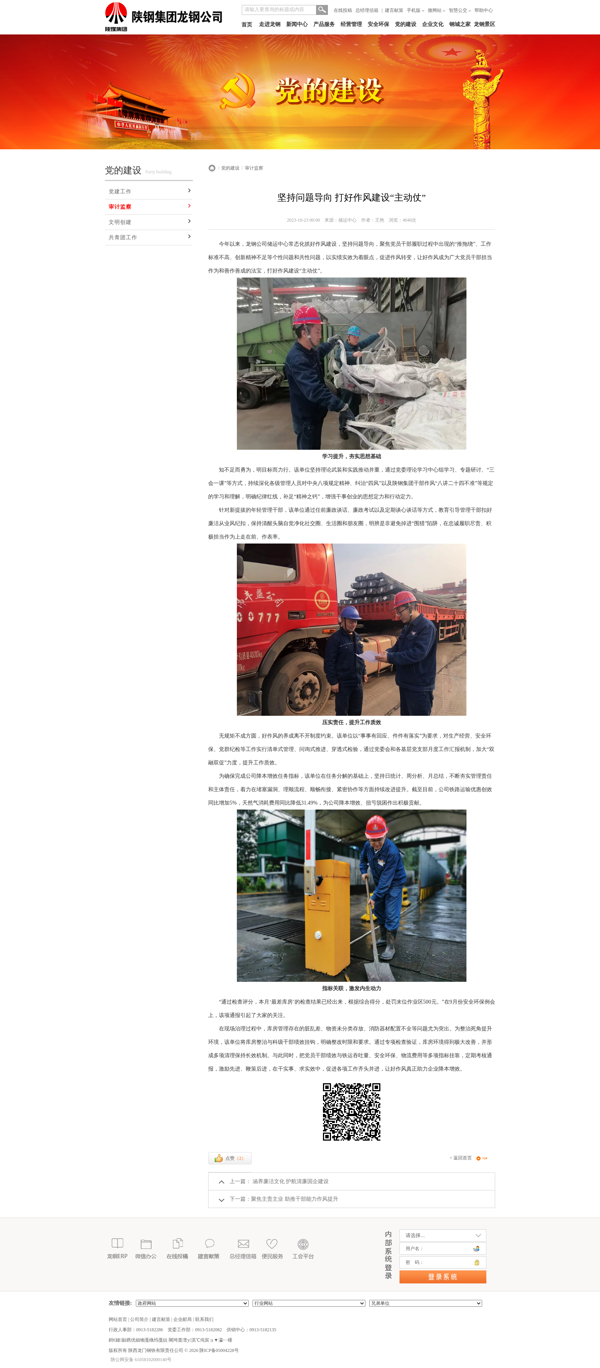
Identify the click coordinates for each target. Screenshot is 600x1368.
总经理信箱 (366, 10)
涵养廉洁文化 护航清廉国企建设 (290, 1181)
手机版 (415, 10)
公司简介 (139, 1319)
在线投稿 (343, 10)
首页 (246, 25)
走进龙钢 (269, 24)
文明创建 (120, 222)
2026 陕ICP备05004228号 (213, 1350)
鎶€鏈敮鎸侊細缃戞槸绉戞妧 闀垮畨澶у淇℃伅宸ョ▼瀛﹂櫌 (170, 1340)
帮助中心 (483, 10)
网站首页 (118, 1319)
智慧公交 (460, 10)
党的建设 (405, 24)
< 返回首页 (461, 1158)
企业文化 (432, 24)
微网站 (436, 10)
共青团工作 (123, 237)
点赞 (230, 1158)
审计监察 (120, 207)
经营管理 (351, 24)
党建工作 (120, 191)
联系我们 (204, 1319)
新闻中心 (297, 24)
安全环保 (378, 24)
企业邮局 (182, 1319)
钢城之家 (460, 24)
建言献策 (394, 10)
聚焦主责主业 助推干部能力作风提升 (294, 1199)
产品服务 (324, 24)
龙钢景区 (484, 24)
